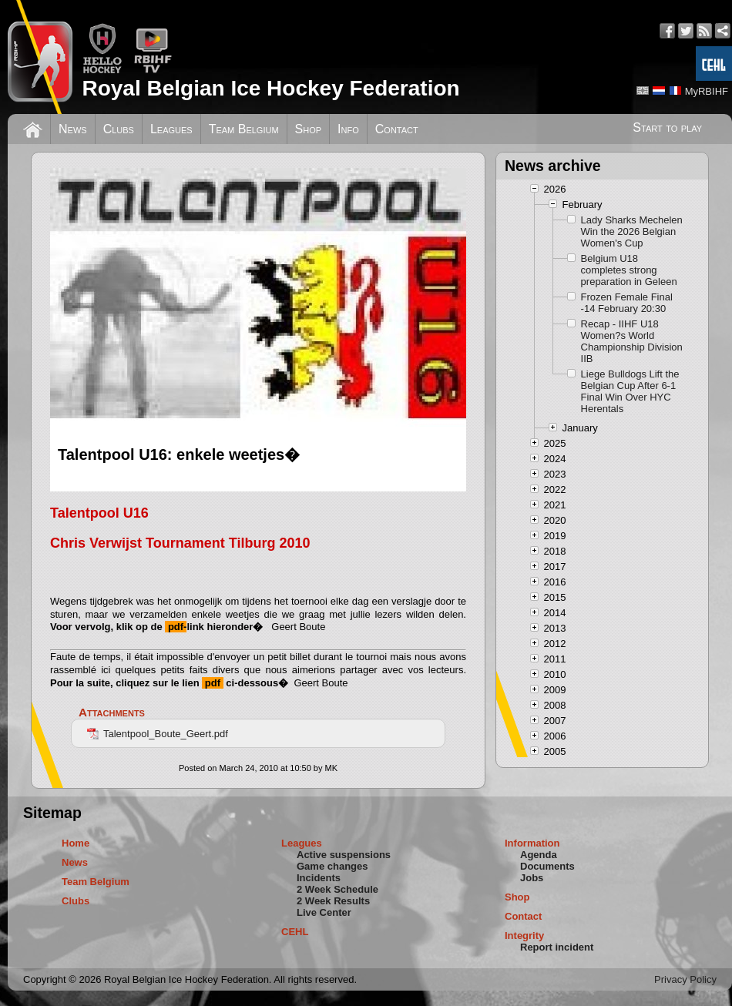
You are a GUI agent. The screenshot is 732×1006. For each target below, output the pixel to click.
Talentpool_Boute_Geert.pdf (157, 733)
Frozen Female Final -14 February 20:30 (627, 302)
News (73, 129)
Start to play (667, 127)
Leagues (171, 129)
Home (75, 843)
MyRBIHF (706, 91)
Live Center (324, 912)
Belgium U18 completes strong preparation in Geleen (629, 270)
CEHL (294, 931)
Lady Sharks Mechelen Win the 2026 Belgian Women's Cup (632, 231)
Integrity (524, 935)
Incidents (319, 878)
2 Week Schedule (337, 889)
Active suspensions (344, 854)
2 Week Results (333, 901)
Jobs (531, 878)
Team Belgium (244, 129)
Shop (308, 129)
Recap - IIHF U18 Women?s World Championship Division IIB (632, 341)
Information (532, 843)
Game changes (332, 866)
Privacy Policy (685, 979)
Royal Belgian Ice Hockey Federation (270, 88)
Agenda (538, 854)
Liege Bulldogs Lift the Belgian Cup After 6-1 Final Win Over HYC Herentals (630, 391)
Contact (396, 129)
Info (348, 129)
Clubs (118, 129)
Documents (547, 866)
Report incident (556, 947)
